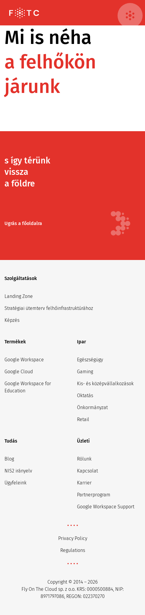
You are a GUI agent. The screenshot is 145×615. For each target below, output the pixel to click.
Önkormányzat (92, 407)
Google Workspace (24, 359)
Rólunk (84, 459)
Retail (83, 419)
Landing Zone (18, 296)
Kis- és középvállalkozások (105, 383)
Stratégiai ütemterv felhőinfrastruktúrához (48, 308)
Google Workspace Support (105, 507)
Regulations (72, 550)
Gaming (85, 371)
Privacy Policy (72, 538)
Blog (9, 459)
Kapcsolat (87, 471)
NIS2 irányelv (18, 471)
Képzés (11, 320)
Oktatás (85, 395)
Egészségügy (90, 359)
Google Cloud (18, 371)
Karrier (84, 483)
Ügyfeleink (15, 483)
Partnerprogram (93, 495)
